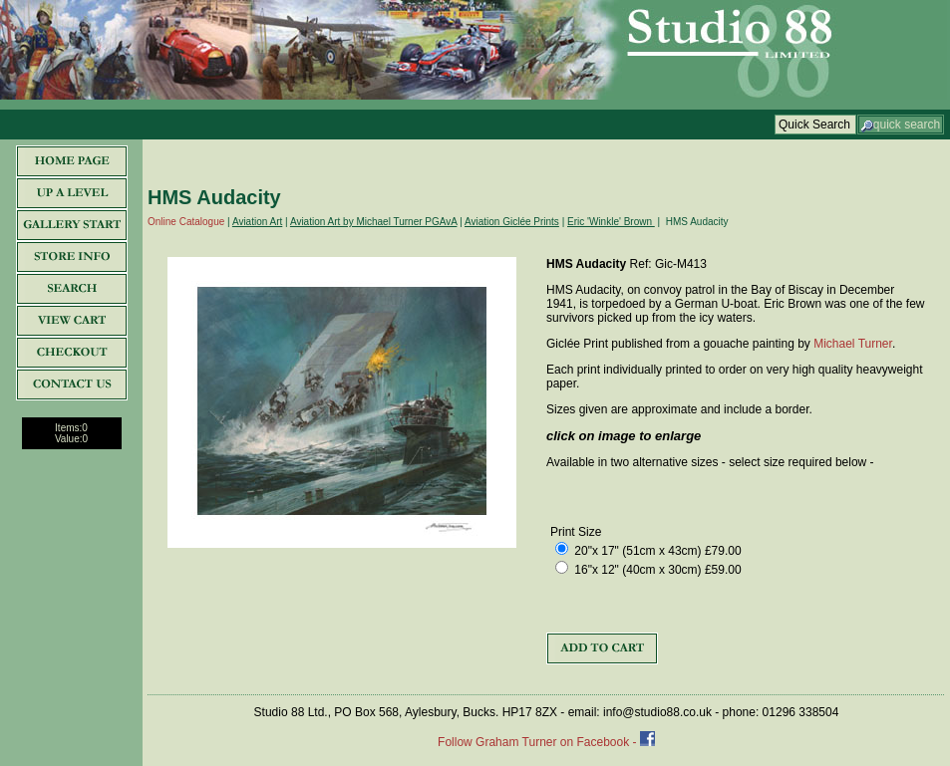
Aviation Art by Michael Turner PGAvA (374, 221)
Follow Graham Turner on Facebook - (539, 742)
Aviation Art (257, 221)
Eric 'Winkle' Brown (611, 221)
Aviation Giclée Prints (512, 221)
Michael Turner (852, 344)
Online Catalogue (186, 221)
